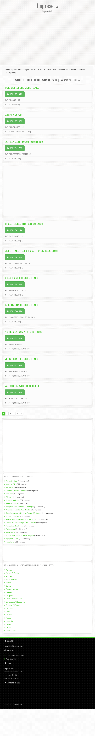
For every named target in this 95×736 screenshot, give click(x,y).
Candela (9, 592)
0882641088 (14, 257)
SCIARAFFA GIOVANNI (14, 114)
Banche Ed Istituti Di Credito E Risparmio (21, 519)
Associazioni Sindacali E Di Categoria (20, 535)
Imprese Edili (11, 484)
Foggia (8, 618)
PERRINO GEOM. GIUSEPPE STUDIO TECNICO (23, 331)
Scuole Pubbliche (12, 516)
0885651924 (14, 365)
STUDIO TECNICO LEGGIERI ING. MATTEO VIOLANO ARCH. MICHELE (33, 250)
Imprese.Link (18, 704)
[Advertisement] (24, 37)
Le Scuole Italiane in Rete (15, 656)
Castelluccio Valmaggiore (15, 602)
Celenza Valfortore (13, 605)
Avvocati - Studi (12, 481)
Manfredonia (11, 631)
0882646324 (14, 311)
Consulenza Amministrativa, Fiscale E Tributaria (23, 513)
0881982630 (14, 121)
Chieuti (8, 611)
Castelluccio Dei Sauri (14, 599)
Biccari (8, 583)
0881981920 (14, 94)
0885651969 (14, 392)
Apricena (9, 576)
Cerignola (9, 608)
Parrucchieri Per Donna (14, 526)
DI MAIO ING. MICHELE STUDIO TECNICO (21, 278)
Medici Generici (12, 503)
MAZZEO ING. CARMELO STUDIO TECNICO (22, 386)
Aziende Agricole (12, 500)
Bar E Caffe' (10, 487)
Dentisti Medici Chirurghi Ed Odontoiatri (21, 522)
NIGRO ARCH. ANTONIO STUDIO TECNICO (22, 87)
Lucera (8, 627)
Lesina (8, 624)
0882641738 (14, 148)
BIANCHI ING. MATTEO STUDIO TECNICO (21, 305)
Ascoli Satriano (11, 579)
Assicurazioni (11, 529)
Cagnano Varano (12, 589)
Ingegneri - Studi (12, 538)
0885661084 (14, 338)
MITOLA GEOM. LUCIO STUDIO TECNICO (21, 359)
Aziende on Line (11, 659)
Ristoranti (9, 494)
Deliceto (9, 615)
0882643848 (14, 284)
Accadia (9, 570)
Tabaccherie (10, 532)
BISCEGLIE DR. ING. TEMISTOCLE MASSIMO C (24, 223)
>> (21, 414)
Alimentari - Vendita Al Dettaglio (18, 510)
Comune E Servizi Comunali (16, 490)
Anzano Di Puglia (12, 573)
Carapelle (9, 595)
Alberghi (9, 497)
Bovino (8, 586)
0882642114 (14, 230)
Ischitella (9, 621)
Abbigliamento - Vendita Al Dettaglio (20, 506)
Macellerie (10, 542)
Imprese (46, 5)
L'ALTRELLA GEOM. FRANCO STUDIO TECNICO (24, 141)
